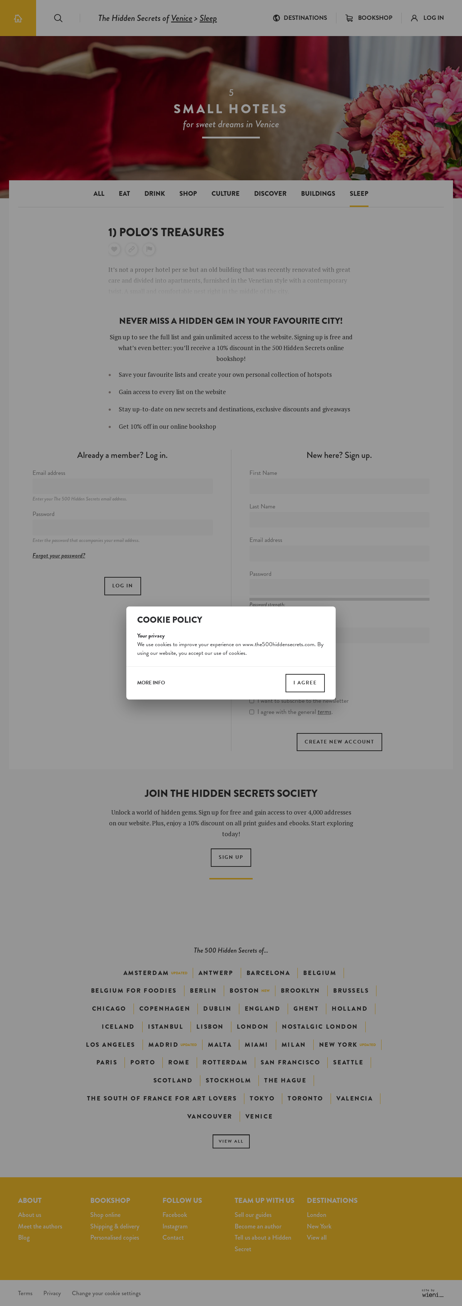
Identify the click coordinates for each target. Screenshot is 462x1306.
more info (151, 683)
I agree (305, 683)
